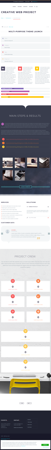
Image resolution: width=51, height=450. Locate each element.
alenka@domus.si (34, 1)
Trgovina (20, 6)
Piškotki (2, 438)
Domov (14, 6)
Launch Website (25, 186)
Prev (21, 403)
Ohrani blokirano (46, 447)
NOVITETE (25, 6)
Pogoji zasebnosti (7, 438)
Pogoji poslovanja (3, 439)
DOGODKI (31, 6)
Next (29, 403)
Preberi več (23, 446)
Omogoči (45, 444)
